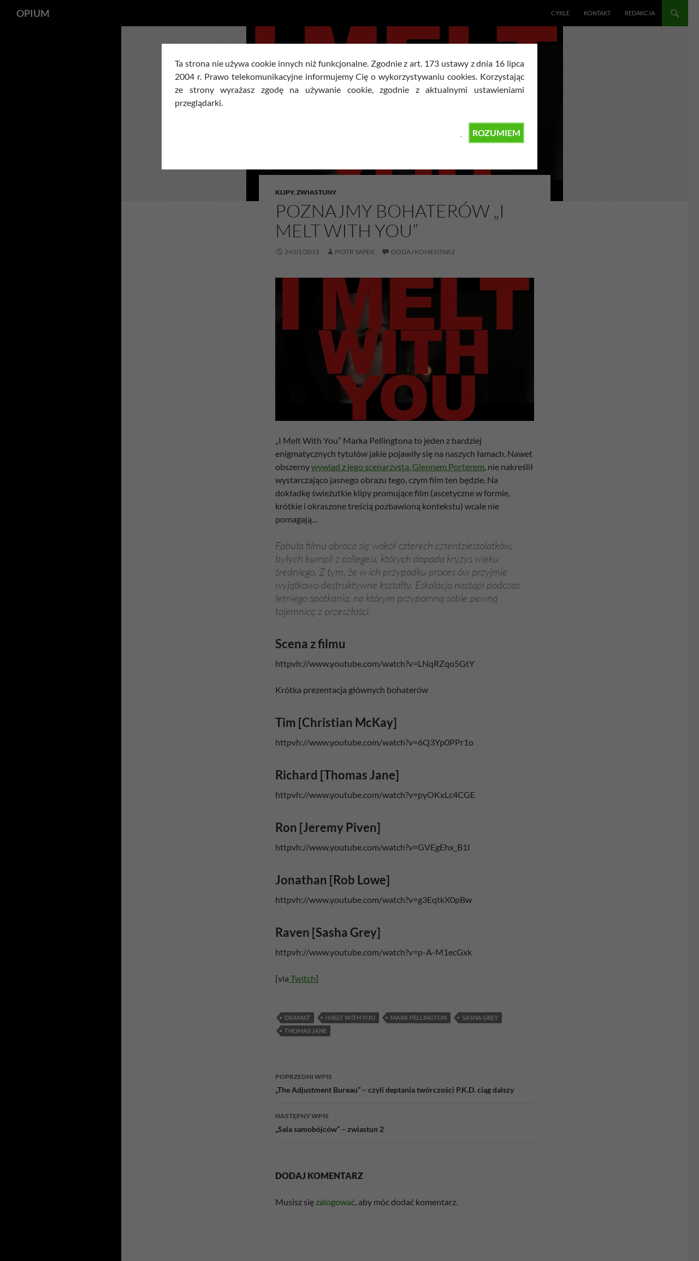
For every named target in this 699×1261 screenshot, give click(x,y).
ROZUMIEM (496, 132)
